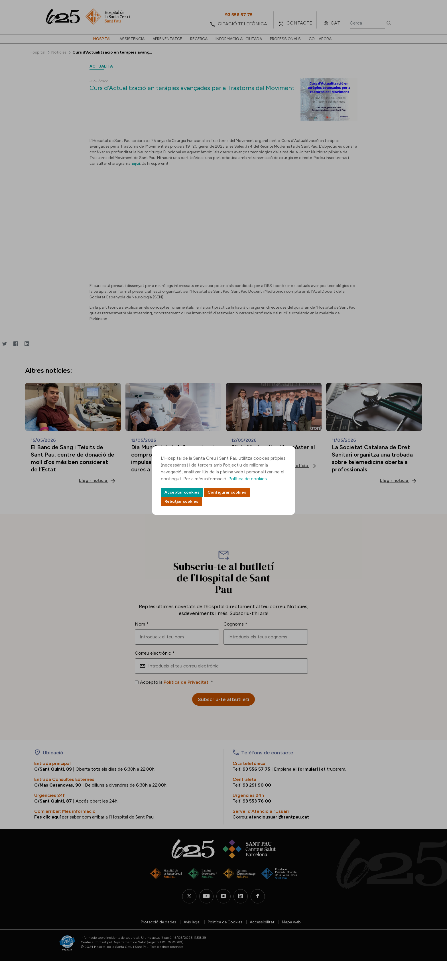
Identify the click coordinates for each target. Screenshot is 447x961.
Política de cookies (247, 478)
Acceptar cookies (181, 492)
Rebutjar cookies (181, 501)
